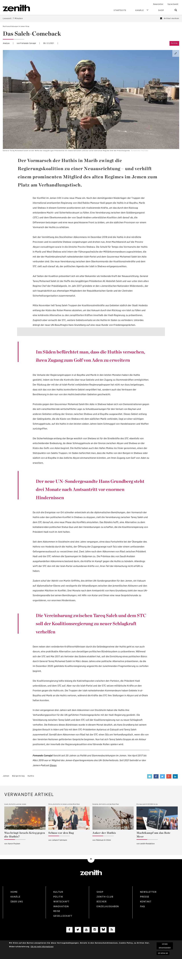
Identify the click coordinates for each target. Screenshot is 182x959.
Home (15, 892)
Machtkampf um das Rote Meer (153, 834)
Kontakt (147, 902)
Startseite (120, 10)
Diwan (53, 765)
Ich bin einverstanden (165, 947)
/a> (103, 931)
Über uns (18, 902)
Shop (161, 10)
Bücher (103, 902)
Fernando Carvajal (28, 43)
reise (58, 912)
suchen (177, 10)
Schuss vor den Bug (61, 832)
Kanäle (142, 10)
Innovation (62, 907)
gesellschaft (64, 917)
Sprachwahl (173, 4)
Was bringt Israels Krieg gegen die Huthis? (24, 834)
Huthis (31, 776)
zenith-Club (106, 897)
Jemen (6, 776)
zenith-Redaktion (147, 844)
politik (59, 897)
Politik (174, 43)
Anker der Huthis (104, 832)
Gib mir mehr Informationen (42, 948)
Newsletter (158, 4)
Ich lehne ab (163, 954)
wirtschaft (62, 902)
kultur (59, 892)
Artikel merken (171, 18)
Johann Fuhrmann (59, 840)
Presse (146, 897)
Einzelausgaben (109, 907)
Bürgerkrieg (18, 776)
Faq (143, 907)
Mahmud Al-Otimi (103, 840)
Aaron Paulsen (14, 844)
